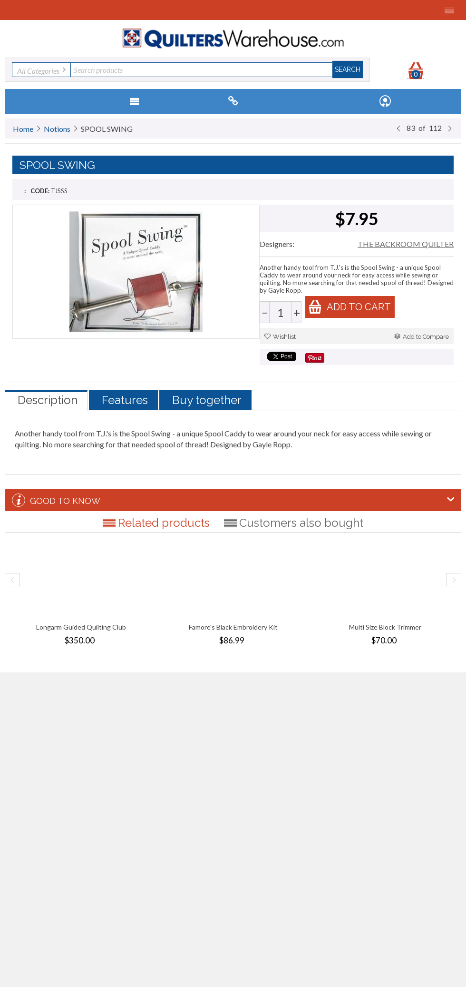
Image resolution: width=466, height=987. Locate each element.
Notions (57, 128)
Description (48, 400)
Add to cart (349, 307)
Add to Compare (421, 336)
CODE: (39, 191)
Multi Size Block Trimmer (385, 627)
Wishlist (280, 336)
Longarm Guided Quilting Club (81, 627)
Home (23, 128)
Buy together (207, 400)
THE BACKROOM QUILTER (406, 243)
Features (125, 400)
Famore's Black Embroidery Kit (233, 627)
